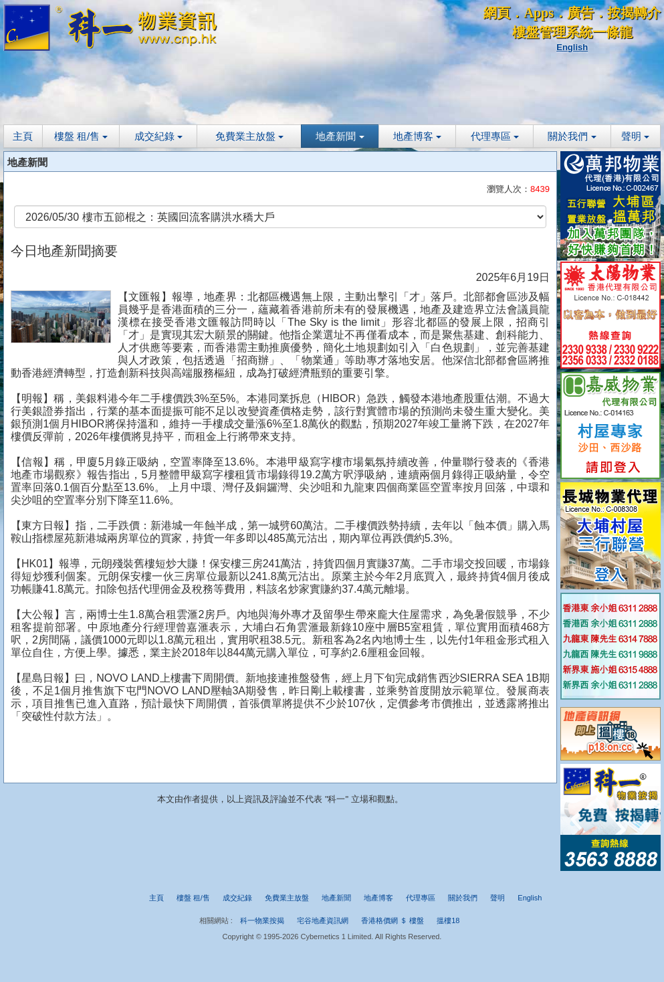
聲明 (635, 136)
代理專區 (495, 136)
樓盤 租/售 (81, 136)
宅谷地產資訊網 (322, 920)
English (572, 47)
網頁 (496, 12)
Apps (538, 12)
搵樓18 (448, 920)
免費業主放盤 (249, 136)
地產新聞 (340, 136)
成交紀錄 (158, 136)
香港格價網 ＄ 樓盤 (392, 920)
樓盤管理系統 (552, 32)
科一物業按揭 (262, 920)
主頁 (23, 136)
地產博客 (417, 136)
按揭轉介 (634, 12)
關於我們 (572, 136)
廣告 (580, 12)
